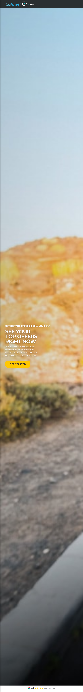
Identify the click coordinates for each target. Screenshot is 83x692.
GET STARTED (18, 364)
